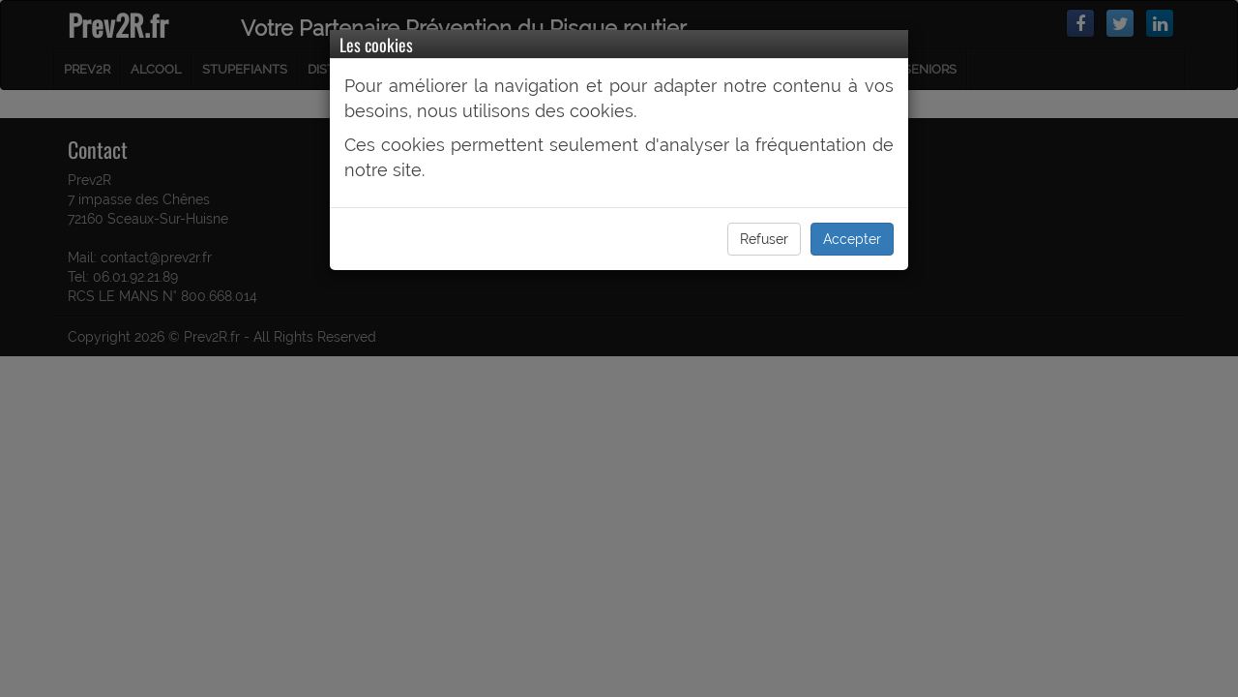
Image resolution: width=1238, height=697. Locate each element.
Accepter (852, 239)
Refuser (764, 239)
